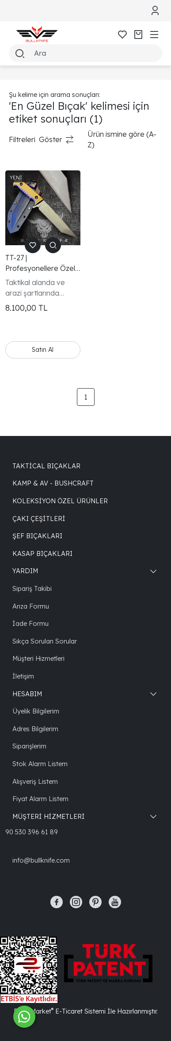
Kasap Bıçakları (42, 553)
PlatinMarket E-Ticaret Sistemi (60, 1011)
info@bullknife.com (41, 860)
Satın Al (42, 350)
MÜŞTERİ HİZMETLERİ (48, 816)
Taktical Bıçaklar (46, 466)
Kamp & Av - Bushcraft (53, 483)
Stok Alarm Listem (40, 764)
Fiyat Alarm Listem (40, 798)
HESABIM (27, 694)
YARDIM (25, 571)
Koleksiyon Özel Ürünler (60, 501)
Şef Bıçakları (37, 536)
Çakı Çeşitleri (38, 518)
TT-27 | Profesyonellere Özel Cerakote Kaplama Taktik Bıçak (40, 263)
